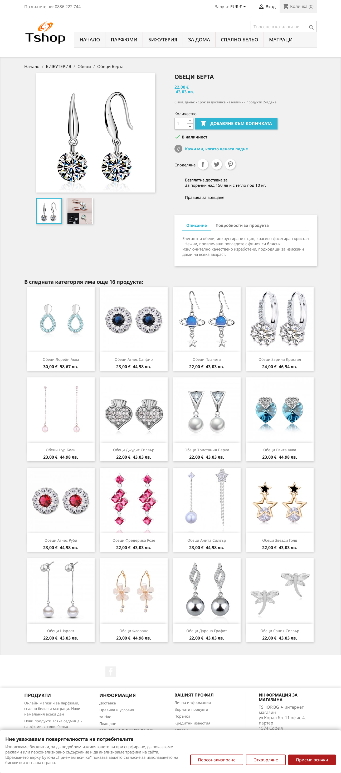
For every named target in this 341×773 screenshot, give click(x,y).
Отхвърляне (266, 760)
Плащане (107, 723)
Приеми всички (312, 760)
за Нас (105, 716)
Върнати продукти (191, 709)
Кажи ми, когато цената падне (216, 148)
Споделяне (203, 164)
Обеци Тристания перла (206, 449)
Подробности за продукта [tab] (242, 225)
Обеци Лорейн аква (61, 359)
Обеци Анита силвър (206, 540)
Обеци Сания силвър (279, 630)
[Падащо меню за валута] (239, 7)
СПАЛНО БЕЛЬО (239, 39)
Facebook (110, 671)
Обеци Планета (207, 359)
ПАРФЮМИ (124, 39)
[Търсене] (284, 26)
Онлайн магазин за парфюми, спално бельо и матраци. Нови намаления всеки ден (52, 708)
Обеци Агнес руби (61, 540)
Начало (90, 39)
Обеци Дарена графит (206, 630)
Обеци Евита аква (279, 449)
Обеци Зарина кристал (280, 359)
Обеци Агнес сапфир (134, 359)
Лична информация (192, 702)
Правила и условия (116, 709)
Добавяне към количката (236, 123)
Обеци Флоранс (133, 630)
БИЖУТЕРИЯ (162, 39)
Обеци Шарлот (60, 630)
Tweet (216, 164)
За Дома (199, 39)
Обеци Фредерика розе (134, 540)
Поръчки (182, 716)
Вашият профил (194, 695)
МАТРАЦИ (281, 39)
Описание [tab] (196, 225)
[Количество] (180, 123)
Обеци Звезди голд (279, 540)
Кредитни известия (192, 723)
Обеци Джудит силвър (133, 449)
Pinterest (230, 164)
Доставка (107, 702)
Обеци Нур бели (61, 449)
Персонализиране (217, 760)
